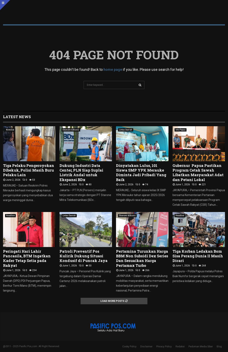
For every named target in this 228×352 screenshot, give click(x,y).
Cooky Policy (129, 346)
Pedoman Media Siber (201, 346)
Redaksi (180, 346)
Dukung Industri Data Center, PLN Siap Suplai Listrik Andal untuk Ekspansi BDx (81, 172)
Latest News (17, 116)
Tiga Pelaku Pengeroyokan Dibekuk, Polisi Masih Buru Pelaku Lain (28, 170)
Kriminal (10, 130)
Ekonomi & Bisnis (71, 130)
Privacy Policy (164, 346)
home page (112, 69)
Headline (10, 215)
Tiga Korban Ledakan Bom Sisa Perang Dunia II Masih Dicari (198, 256)
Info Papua (180, 130)
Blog (219, 346)
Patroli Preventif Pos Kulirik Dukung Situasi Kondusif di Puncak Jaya (84, 256)
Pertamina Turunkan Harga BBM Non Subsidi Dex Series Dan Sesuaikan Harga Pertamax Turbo (142, 258)
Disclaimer (146, 346)
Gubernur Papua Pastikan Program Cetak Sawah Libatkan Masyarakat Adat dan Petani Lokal (198, 172)
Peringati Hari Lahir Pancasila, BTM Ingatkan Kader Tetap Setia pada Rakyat (27, 258)
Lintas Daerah (125, 130)
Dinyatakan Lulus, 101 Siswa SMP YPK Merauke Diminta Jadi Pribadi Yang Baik (141, 172)
